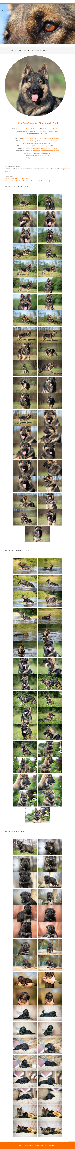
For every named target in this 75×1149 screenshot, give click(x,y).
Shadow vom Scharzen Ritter (25, 129)
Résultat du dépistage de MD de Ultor (45, 146)
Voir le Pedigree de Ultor (41, 158)
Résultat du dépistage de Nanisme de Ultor (44, 151)
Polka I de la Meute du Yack (54, 129)
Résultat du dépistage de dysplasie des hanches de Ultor (40, 138)
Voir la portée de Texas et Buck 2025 (17, 178)
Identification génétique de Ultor (40, 153)
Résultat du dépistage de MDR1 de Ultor (43, 148)
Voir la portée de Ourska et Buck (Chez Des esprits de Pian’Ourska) (27, 181)
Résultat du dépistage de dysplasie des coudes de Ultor (40, 141)
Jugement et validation (42, 155)
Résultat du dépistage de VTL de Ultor (41, 143)
